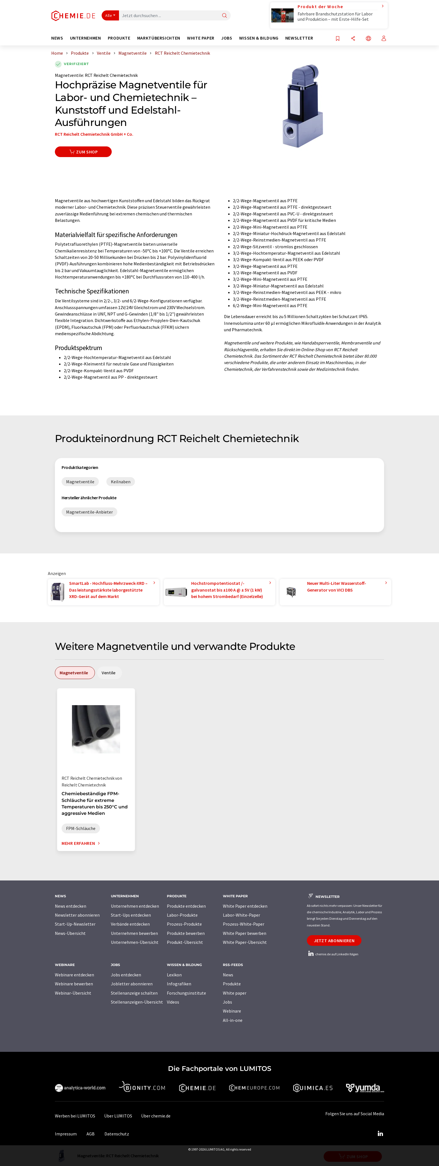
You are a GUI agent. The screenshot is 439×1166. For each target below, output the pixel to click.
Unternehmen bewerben (134, 933)
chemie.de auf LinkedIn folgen (332, 954)
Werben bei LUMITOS (75, 1116)
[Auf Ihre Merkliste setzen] (338, 39)
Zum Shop (83, 152)
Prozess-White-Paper (243, 924)
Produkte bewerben (186, 933)
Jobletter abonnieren (132, 983)
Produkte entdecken (186, 906)
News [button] (57, 38)
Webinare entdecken (74, 975)
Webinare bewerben (74, 983)
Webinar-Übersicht (73, 993)
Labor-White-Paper (241, 915)
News (228, 975)
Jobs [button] (226, 38)
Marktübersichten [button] (158, 38)
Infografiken (179, 983)
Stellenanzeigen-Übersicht (137, 1002)
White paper (234, 993)
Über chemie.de (156, 1116)
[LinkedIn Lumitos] (380, 1134)
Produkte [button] (119, 38)
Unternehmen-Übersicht (134, 942)
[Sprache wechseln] (368, 39)
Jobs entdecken (126, 975)
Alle (108, 15)
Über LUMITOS (118, 1116)
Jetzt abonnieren (334, 940)
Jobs (227, 1002)
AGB (91, 1134)
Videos (173, 1002)
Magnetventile (69, 75)
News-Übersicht (70, 933)
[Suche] (224, 16)
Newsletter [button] (299, 38)
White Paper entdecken (245, 906)
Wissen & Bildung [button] (259, 38)
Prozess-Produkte (184, 924)
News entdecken (70, 906)
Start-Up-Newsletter (75, 924)
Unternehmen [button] (85, 38)
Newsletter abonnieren (77, 915)
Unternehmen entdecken (135, 906)
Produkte (232, 983)
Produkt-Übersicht (185, 942)
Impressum (66, 1134)
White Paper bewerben (244, 933)
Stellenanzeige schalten (134, 993)
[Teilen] (353, 39)
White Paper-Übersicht (245, 942)
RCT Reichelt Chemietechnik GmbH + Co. (94, 134)
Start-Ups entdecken (131, 915)
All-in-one (232, 1020)
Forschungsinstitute (186, 993)
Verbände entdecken (130, 924)
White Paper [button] (200, 38)
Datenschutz (116, 1134)
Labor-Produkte (182, 915)
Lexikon (174, 975)
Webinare (232, 1011)
